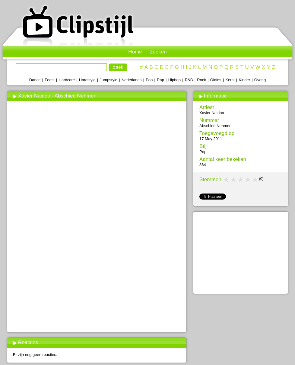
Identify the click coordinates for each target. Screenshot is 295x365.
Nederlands (132, 80)
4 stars (248, 180)
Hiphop (174, 80)
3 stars (241, 180)
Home (135, 52)
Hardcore (67, 80)
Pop (149, 80)
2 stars (233, 180)
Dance (35, 80)
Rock (201, 80)
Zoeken (158, 52)
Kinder (244, 80)
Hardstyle (87, 80)
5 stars (255, 180)
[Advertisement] (96, 286)
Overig (260, 80)
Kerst (229, 80)
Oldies (215, 80)
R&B (189, 80)
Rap (160, 80)
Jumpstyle (109, 80)
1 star (226, 180)
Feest (50, 80)
